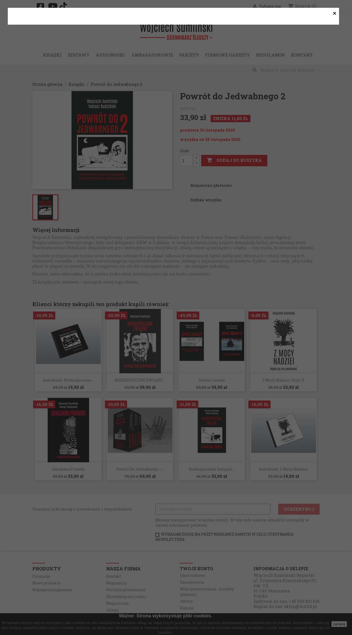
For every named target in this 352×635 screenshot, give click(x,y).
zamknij (339, 624)
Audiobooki (110, 55)
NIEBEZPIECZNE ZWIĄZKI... (140, 380)
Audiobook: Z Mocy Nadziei (283, 469)
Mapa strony (117, 603)
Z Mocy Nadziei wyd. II (283, 380)
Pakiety (189, 55)
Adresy (186, 601)
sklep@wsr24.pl (300, 606)
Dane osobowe (192, 575)
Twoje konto (196, 568)
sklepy (112, 610)
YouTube (53, 6)
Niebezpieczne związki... (212, 469)
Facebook (42, 7)
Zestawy (79, 55)
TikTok (65, 6)
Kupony (187, 607)
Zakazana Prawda (68, 469)
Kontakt (302, 55)
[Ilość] (186, 160)
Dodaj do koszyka (234, 160)
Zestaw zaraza (212, 380)
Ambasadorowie (152, 55)
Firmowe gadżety (227, 55)
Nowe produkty (46, 583)
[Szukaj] (284, 70)
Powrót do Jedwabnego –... (140, 469)
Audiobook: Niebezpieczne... (68, 380)
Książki (52, 55)
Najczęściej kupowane (52, 589)
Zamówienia (192, 582)
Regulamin (270, 55)
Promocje (41, 576)
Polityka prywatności (126, 589)
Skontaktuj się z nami (126, 596)
